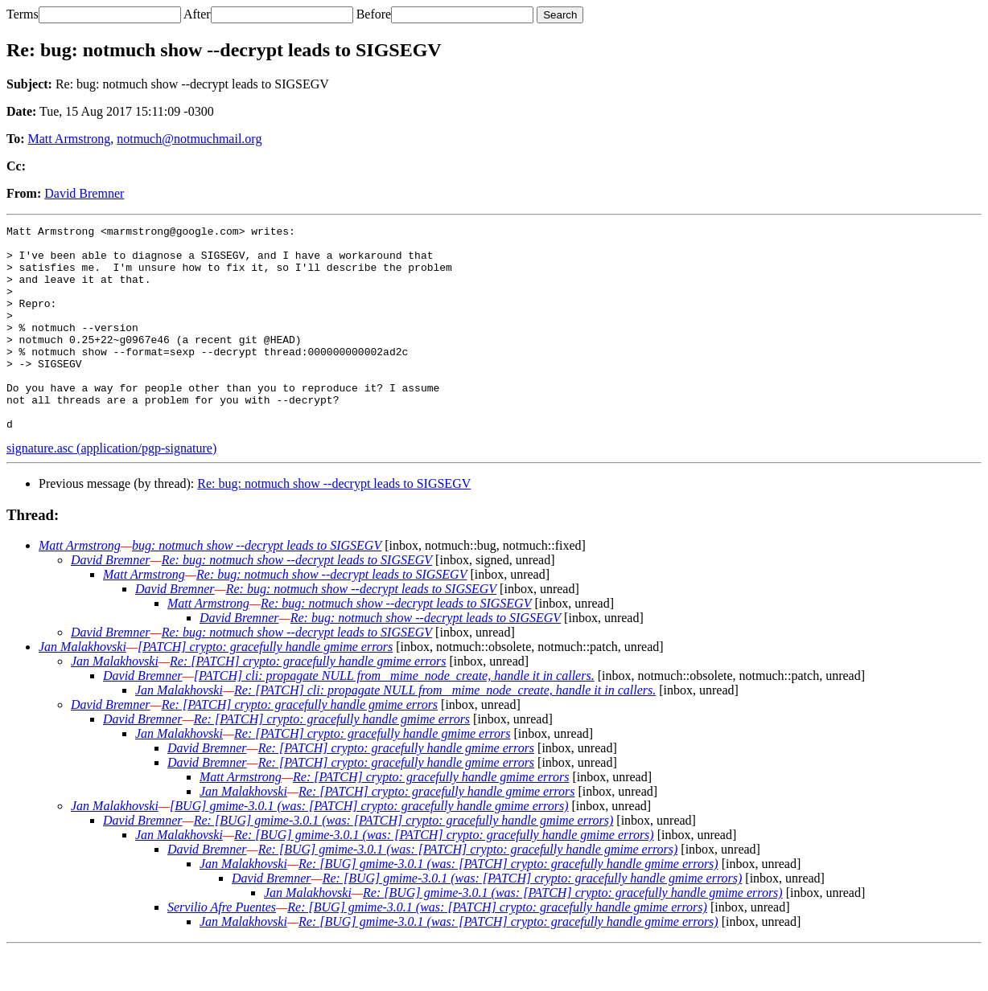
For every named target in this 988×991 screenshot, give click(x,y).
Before (374, 14)
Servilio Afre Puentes (221, 948)
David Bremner (84, 193)
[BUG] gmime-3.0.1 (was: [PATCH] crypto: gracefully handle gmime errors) (369, 847)
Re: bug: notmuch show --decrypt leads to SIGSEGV (334, 524)
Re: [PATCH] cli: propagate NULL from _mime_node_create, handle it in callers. (445, 731)
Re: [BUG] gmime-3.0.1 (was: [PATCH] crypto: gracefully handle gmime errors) (404, 861)
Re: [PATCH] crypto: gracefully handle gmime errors (308, 702)
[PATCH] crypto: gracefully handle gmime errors (265, 687)
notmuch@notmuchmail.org (189, 138)
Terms (22, 14)
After (197, 14)
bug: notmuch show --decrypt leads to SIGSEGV (256, 586)
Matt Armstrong (69, 138)
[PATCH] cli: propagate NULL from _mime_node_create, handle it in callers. (394, 716)
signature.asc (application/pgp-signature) (111, 489)
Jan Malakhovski (82, 687)
